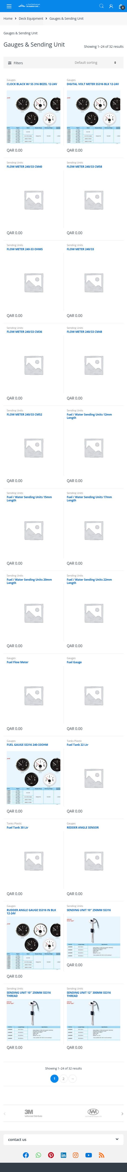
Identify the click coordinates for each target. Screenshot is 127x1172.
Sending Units (15, 162)
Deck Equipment (31, 18)
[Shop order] (95, 62)
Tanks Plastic (74, 741)
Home (8, 18)
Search (101, 6)
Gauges (11, 80)
